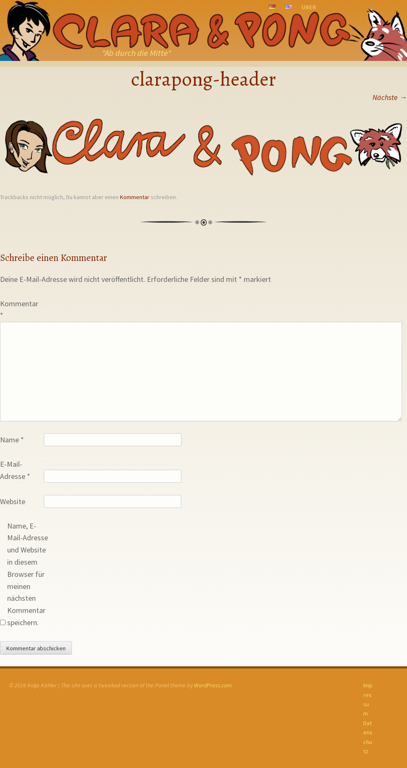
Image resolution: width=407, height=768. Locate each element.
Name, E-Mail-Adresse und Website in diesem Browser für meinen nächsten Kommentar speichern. (27, 574)
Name (12, 439)
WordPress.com (212, 685)
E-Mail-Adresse (15, 470)
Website (12, 501)
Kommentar (134, 197)
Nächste (389, 97)
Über (309, 7)
